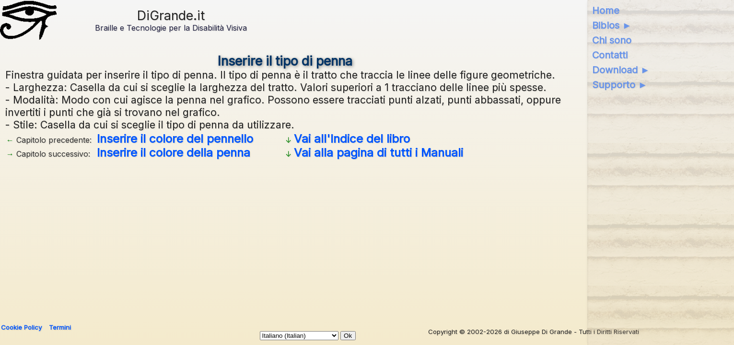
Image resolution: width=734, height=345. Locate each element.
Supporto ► (620, 85)
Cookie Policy (21, 327)
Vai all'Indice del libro (352, 139)
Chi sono (611, 40)
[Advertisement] (293, 238)
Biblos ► (612, 25)
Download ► (621, 70)
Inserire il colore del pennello (175, 139)
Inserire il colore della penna (173, 153)
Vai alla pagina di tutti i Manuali (378, 153)
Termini (60, 327)
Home (605, 10)
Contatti (610, 55)
